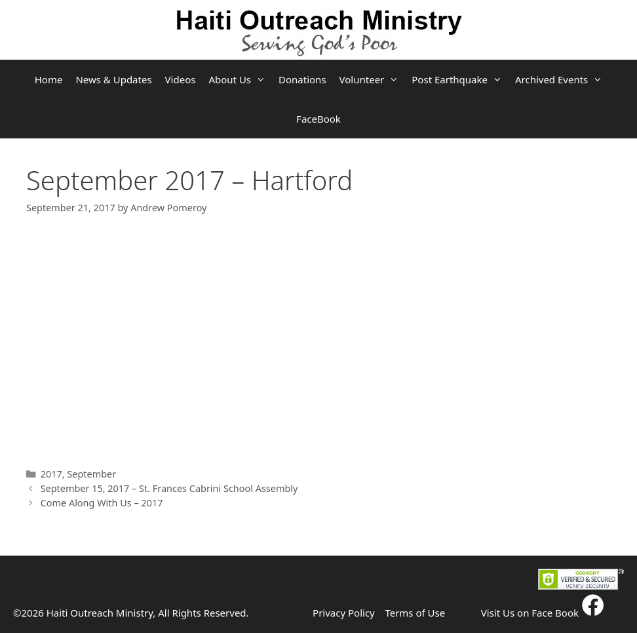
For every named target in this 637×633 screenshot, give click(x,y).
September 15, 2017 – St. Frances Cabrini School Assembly (169, 488)
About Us (240, 79)
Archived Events (562, 79)
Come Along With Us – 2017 (102, 503)
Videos (180, 79)
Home (49, 79)
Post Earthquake (460, 79)
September (91, 474)
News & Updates (113, 79)
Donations (302, 79)
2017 (51, 474)
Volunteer (372, 79)
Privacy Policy (344, 612)
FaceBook (318, 118)
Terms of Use (415, 612)
